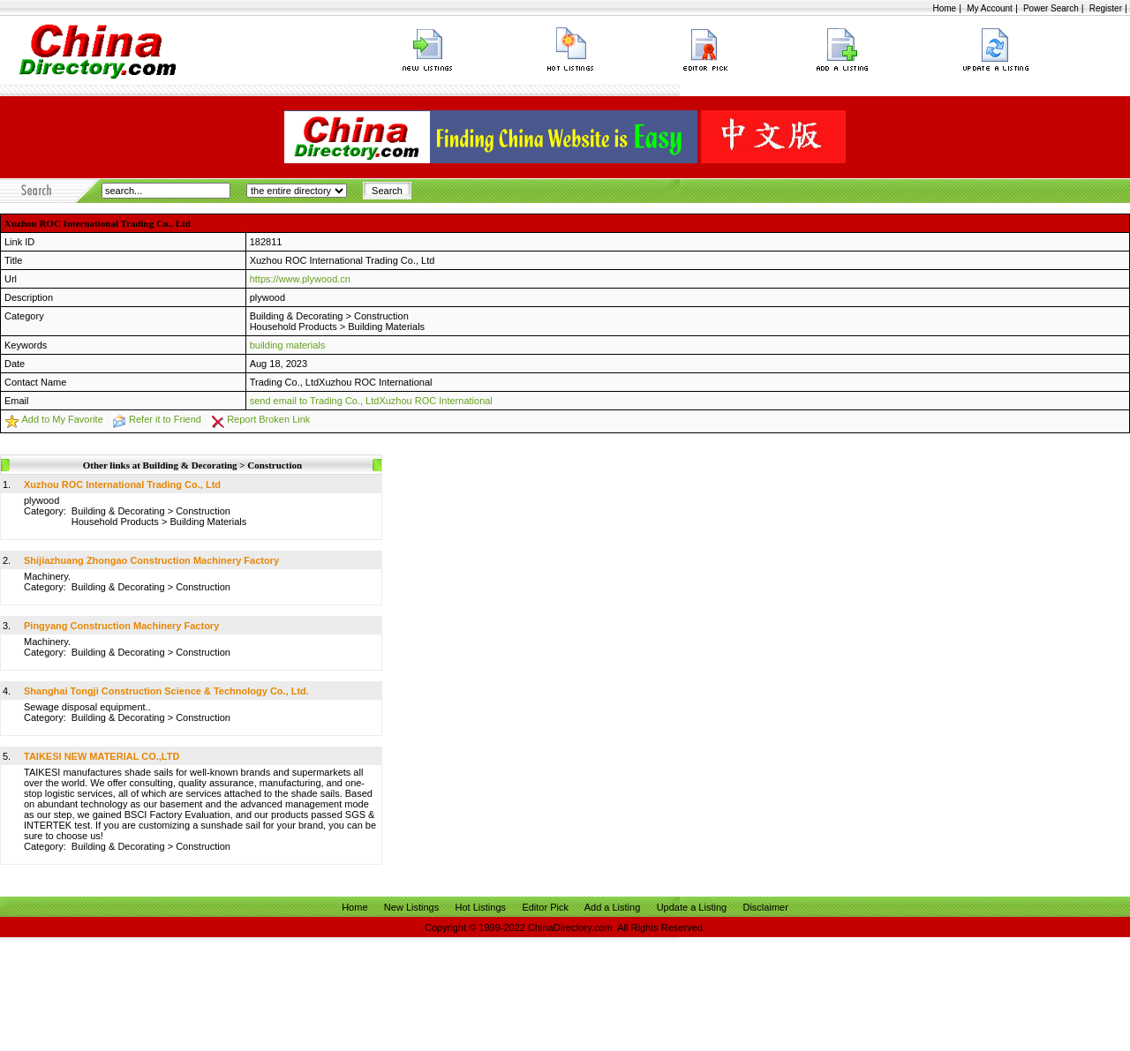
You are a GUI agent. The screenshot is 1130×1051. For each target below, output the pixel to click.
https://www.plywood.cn (300, 279)
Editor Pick (545, 907)
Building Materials (386, 326)
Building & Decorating (296, 316)
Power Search (1051, 8)
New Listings (411, 907)
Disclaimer (764, 907)
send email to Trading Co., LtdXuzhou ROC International (371, 400)
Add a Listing (612, 907)
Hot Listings (481, 907)
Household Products (293, 326)
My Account (990, 8)
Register (1105, 8)
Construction (381, 316)
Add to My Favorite (61, 419)
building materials (288, 345)
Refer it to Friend (165, 419)
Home (944, 8)
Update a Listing (692, 907)
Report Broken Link (268, 419)
